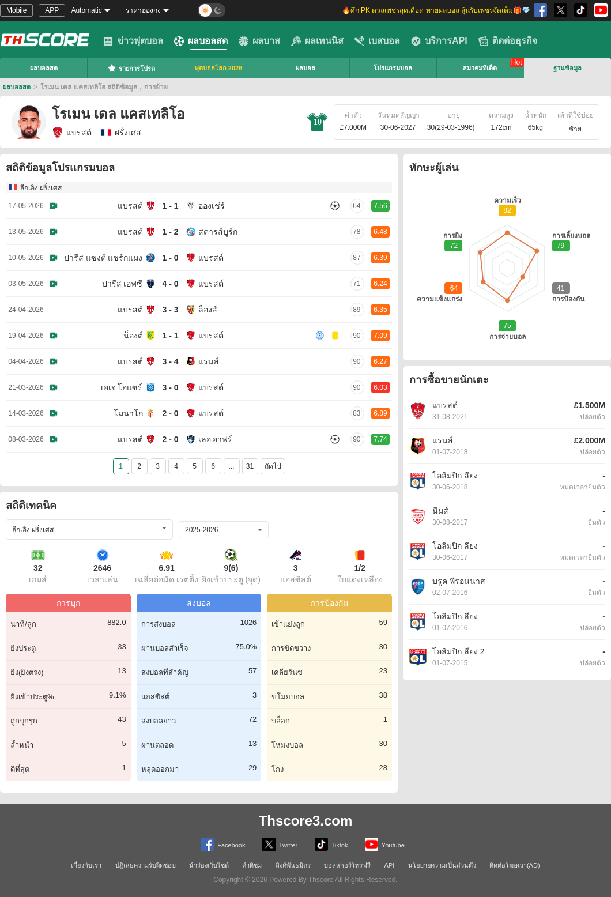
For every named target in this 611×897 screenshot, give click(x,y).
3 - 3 (170, 309)
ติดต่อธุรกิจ (507, 41)
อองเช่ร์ (211, 205)
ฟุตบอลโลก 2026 (218, 68)
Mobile (16, 10)
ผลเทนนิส (317, 41)
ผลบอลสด (201, 41)
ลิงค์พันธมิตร (293, 865)
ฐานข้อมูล (567, 68)
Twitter (279, 844)
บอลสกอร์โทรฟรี (347, 865)
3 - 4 (170, 361)
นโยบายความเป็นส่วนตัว (442, 865)
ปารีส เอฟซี (122, 283)
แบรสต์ (72, 132)
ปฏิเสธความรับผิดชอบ (145, 865)
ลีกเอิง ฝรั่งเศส (41, 188)
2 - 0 (170, 413)
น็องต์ (133, 335)
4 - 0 (170, 283)
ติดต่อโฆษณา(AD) (514, 865)
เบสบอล (377, 41)
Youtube (385, 844)
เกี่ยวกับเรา (86, 865)
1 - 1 (170, 205)
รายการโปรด (131, 68)
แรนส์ (208, 361)
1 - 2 (170, 231)
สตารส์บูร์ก (217, 231)
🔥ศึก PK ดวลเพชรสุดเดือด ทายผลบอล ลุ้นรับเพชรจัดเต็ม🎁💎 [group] (436, 10)
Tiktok (331, 844)
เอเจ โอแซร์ (122, 387)
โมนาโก (128, 413)
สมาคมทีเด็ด (480, 68)
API (389, 865)
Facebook (223, 844)
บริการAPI (439, 41)
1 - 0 (170, 257)
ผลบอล (305, 68)
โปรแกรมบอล (393, 68)
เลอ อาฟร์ (215, 439)
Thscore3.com (306, 820)
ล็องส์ (207, 309)
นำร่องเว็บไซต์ (209, 865)
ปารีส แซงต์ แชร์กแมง (103, 257)
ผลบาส (259, 41)
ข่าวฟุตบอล (133, 41)
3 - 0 (170, 387)
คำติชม (252, 865)
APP (52, 10)
